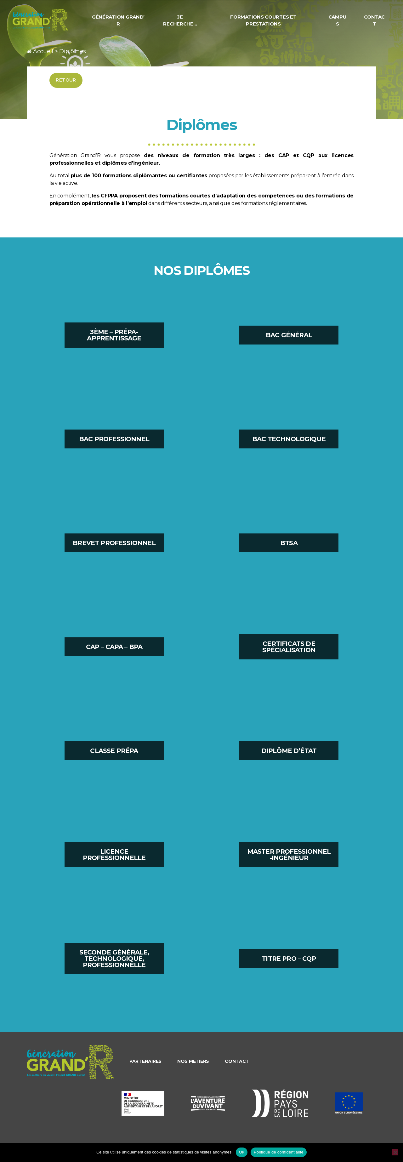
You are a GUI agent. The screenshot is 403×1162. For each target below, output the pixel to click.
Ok (241, 1152)
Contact (375, 22)
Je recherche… (187, 22)
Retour (66, 80)
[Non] (395, 1152)
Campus (339, 22)
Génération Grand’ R (127, 22)
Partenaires (145, 1061)
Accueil (43, 51)
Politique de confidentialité (279, 1152)
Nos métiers (193, 1061)
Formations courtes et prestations (268, 22)
